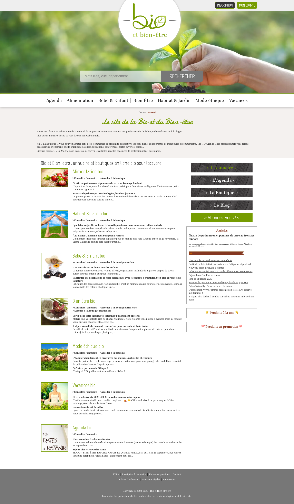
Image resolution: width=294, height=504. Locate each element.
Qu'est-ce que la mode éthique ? (90, 368)
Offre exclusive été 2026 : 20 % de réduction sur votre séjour (106, 397)
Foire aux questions (159, 474)
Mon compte (247, 5)
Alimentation (80, 100)
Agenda (54, 100)
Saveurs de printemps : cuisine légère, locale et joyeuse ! (104, 193)
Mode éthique (210, 100)
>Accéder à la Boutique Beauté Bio (91, 310)
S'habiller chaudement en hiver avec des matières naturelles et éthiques (112, 358)
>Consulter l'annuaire (84, 178)
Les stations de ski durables (88, 407)
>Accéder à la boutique (112, 178)
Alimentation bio (87, 171)
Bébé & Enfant (113, 100)
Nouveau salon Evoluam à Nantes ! (92, 439)
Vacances (238, 100)
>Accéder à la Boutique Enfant (117, 262)
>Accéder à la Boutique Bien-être (118, 307)
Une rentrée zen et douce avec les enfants (95, 267)
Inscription (225, 5)
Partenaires (169, 479)
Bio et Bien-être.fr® (160, 490)
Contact (177, 474)
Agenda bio (82, 427)
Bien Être (143, 100)
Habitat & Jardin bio (90, 213)
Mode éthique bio (88, 346)
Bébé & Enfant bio (88, 256)
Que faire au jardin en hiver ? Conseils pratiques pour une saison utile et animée (117, 225)
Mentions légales (151, 479)
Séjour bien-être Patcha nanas (89, 449)
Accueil (152, 112)
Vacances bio (84, 385)
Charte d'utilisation (129, 479)
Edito (116, 474)
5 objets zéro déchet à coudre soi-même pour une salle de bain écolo (110, 326)
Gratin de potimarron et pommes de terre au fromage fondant (107, 183)
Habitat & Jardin (174, 100)
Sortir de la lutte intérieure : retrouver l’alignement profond (106, 315)
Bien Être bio (83, 301)
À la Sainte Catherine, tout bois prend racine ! (98, 235)
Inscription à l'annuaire (134, 474)
